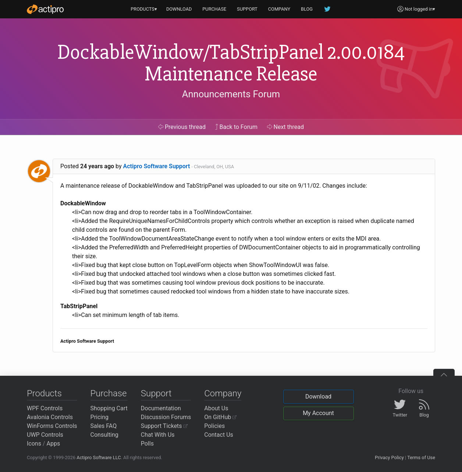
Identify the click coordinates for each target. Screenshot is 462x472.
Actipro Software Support (156, 166)
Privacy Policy (389, 457)
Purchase (108, 393)
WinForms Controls (52, 425)
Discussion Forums (166, 417)
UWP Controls (45, 434)
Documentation (161, 408)
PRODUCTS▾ (144, 9)
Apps (53, 443)
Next (285, 126)
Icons (34, 443)
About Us (216, 408)
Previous (182, 126)
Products (44, 393)
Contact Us (218, 434)
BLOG (307, 9)
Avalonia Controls (50, 417)
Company (222, 393)
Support (156, 393)
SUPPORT (247, 9)
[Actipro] (45, 9)
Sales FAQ (103, 425)
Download (318, 396)
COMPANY (279, 9)
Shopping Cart (109, 408)
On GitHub (220, 417)
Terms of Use (421, 457)
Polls (147, 443)
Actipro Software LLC (99, 457)
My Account (318, 413)
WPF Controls (45, 408)
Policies (214, 425)
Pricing (99, 417)
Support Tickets (164, 425)
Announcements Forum (231, 94)
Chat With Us (158, 434)
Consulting (104, 434)
